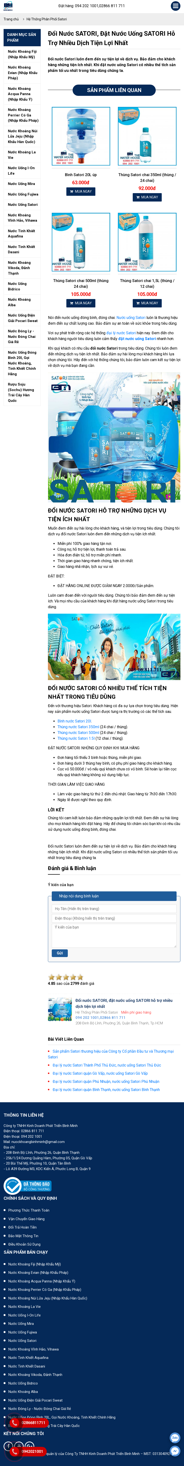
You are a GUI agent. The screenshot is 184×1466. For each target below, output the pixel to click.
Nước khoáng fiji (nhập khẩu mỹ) (22, 54)
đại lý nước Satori (121, 333)
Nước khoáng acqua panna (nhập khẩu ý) (20, 94)
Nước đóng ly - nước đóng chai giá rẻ (21, 336)
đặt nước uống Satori (137, 338)
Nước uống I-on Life (24, 1315)
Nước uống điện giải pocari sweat (23, 318)
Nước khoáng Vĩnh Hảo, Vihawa (33, 1349)
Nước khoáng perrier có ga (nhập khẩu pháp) (23, 115)
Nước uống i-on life (21, 171)
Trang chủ (11, 19)
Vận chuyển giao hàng (26, 1219)
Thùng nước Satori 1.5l (76, 738)
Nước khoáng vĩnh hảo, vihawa (22, 218)
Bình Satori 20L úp (81, 175)
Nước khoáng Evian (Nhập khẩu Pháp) (38, 1272)
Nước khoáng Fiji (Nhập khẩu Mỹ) (34, 1264)
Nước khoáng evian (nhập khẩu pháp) (22, 72)
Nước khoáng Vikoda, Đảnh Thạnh (35, 1375)
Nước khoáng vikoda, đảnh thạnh (19, 268)
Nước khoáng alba (19, 302)
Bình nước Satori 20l (74, 721)
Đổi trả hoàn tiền (22, 1227)
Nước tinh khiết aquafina (21, 234)
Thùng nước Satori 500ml (78, 732)
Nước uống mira (21, 184)
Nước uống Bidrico (23, 1383)
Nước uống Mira (21, 1324)
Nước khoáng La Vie (24, 1306)
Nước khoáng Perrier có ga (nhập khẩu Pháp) (44, 1289)
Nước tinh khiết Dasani (26, 1366)
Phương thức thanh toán (28, 1210)
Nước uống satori (23, 204)
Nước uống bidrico (17, 286)
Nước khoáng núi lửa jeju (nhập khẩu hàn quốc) (22, 136)
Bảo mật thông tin (23, 1236)
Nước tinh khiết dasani (21, 249)
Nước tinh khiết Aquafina (28, 1358)
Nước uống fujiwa (23, 194)
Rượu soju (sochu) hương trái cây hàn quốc (21, 392)
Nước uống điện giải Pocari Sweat (35, 1400)
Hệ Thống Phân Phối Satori (47, 19)
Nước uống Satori (130, 317)
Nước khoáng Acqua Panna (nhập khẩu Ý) (41, 1281)
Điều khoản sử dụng (24, 1244)
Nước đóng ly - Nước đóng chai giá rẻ (39, 1409)
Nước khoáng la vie (22, 155)
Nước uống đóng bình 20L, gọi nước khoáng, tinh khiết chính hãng (61, 1417)
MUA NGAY (81, 191)
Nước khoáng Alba (23, 1392)
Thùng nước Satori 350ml (78, 727)
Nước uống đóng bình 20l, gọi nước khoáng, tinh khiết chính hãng (22, 363)
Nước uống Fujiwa (22, 1332)
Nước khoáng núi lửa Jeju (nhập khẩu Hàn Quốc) (47, 1298)
